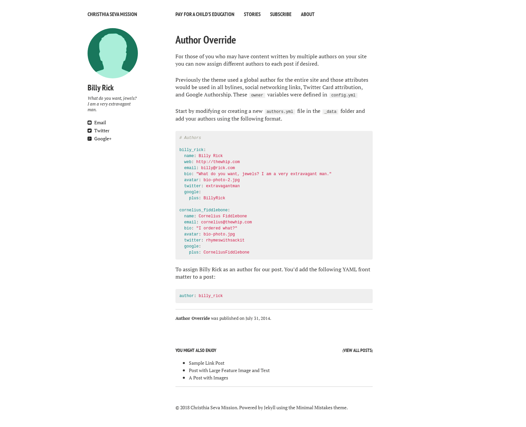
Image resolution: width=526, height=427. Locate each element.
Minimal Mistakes (314, 407)
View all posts (358, 350)
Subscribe (281, 14)
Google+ (99, 138)
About (308, 14)
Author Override (205, 39)
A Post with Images (208, 377)
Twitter (98, 130)
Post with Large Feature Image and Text (229, 370)
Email (97, 122)
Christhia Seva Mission (112, 14)
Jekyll (269, 407)
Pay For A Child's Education (204, 14)
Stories (252, 14)
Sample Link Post (206, 363)
